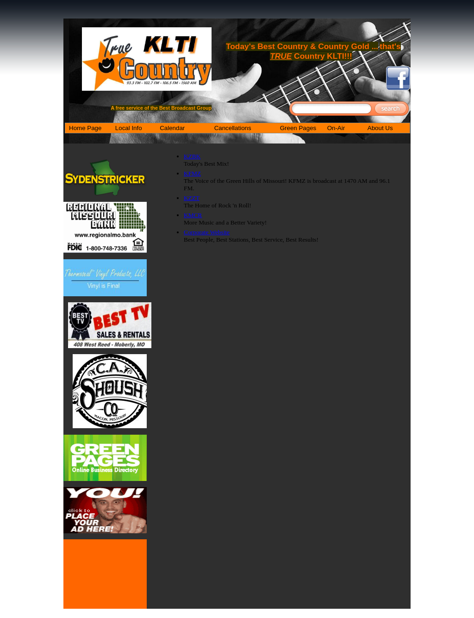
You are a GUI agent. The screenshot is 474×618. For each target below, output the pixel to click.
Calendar (172, 128)
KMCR (193, 215)
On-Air (336, 128)
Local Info (128, 128)
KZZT (192, 197)
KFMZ (192, 173)
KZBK (192, 156)
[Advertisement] (283, 263)
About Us (380, 128)
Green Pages (298, 128)
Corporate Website (207, 232)
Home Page (85, 128)
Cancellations (232, 128)
